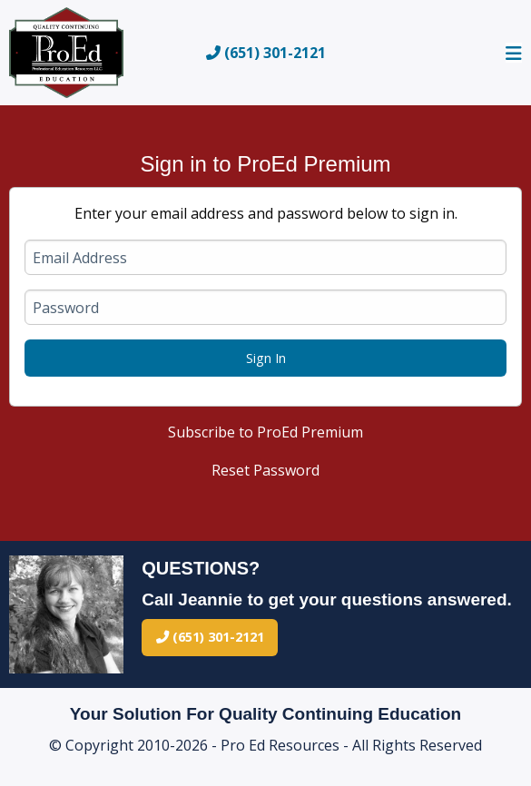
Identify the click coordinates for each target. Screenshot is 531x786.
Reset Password (265, 470)
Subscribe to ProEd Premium (265, 432)
